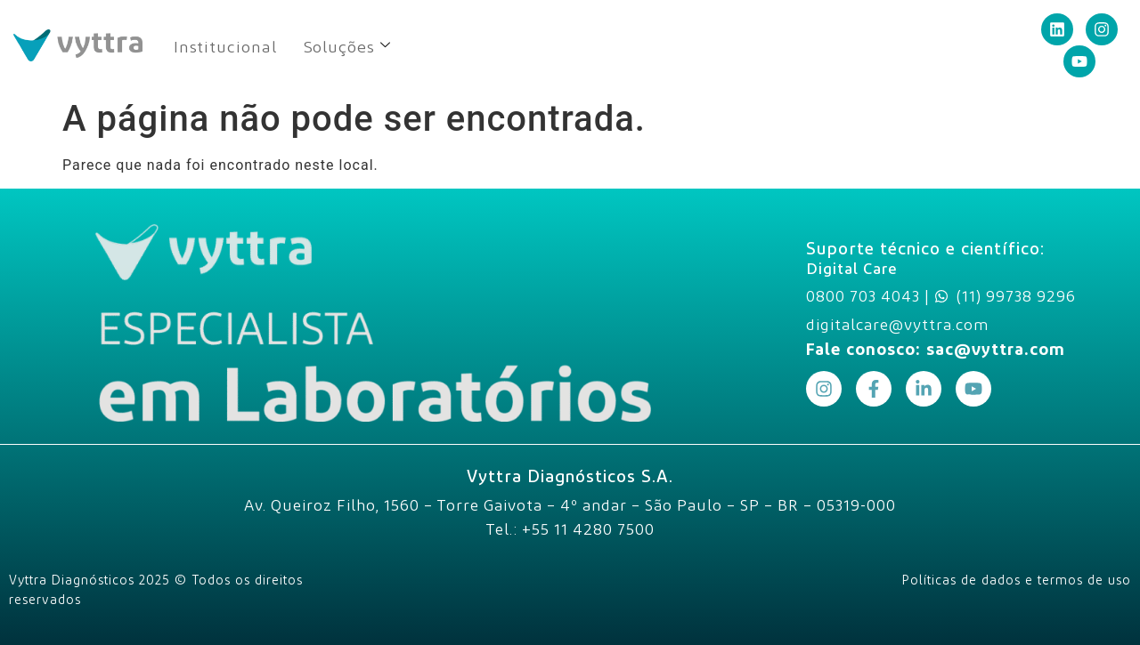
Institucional (225, 45)
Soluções (347, 45)
